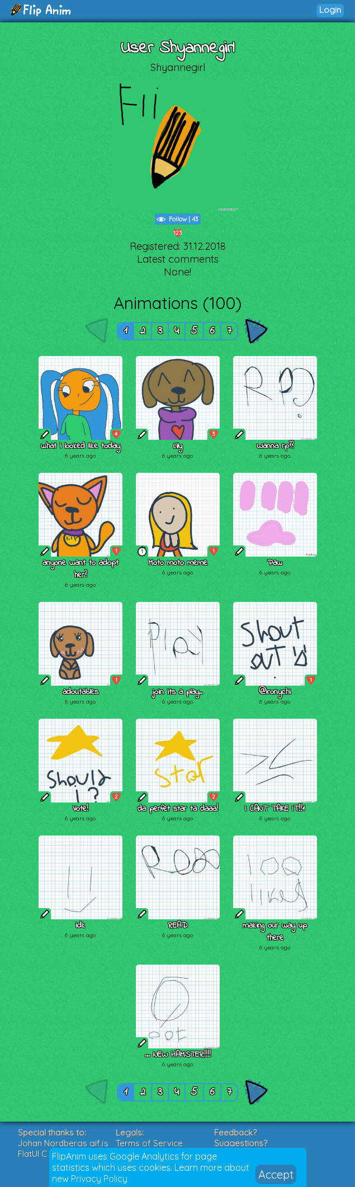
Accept (276, 1174)
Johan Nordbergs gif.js (63, 1143)
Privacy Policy (99, 1178)
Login (330, 9)
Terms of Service (149, 1143)
